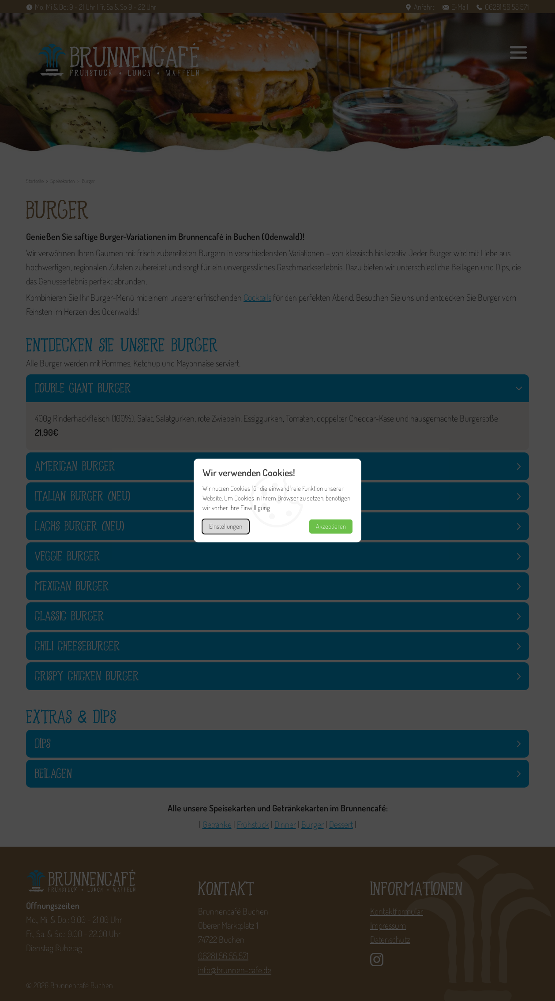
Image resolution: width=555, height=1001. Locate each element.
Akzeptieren (331, 526)
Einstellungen (225, 526)
